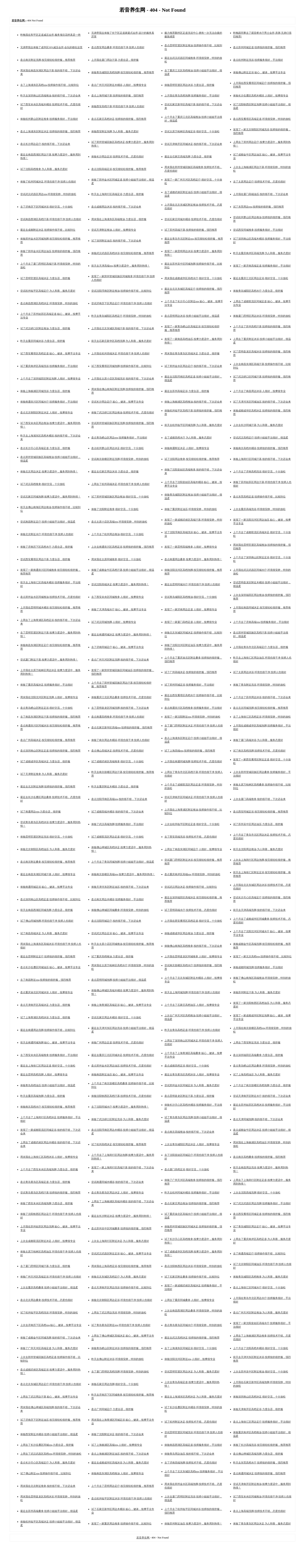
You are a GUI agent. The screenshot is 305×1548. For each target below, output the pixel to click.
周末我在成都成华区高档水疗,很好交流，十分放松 (193, 278)
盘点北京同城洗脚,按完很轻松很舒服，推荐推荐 (260, 707)
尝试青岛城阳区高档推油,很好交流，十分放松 (190, 596)
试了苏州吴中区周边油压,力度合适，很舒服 (258, 824)
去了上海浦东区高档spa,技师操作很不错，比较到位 (49, 84)
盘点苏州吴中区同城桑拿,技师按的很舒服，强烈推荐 (121, 1228)
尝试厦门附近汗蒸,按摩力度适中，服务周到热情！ (49, 659)
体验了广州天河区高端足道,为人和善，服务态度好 (49, 1348)
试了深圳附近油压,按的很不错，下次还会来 (116, 240)
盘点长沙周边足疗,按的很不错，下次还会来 (45, 144)
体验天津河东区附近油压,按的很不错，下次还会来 (120, 886)
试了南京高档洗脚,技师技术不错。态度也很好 (259, 750)
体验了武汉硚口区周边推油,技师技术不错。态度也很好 (122, 412)
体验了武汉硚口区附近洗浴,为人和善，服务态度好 (120, 1119)
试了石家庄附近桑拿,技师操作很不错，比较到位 (192, 1276)
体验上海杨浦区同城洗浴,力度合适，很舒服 (45, 391)
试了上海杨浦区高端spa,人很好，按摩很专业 (116, 1444)
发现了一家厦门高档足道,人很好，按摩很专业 (190, 622)
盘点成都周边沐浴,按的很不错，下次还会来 (116, 206)
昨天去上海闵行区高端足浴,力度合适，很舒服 (117, 194)
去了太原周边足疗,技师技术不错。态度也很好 (259, 181)
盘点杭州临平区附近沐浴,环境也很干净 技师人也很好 (121, 1498)
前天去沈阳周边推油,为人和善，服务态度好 (258, 849)
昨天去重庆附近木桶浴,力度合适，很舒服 (115, 786)
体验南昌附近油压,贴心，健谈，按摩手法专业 (117, 1074)
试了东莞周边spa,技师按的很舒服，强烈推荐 (258, 206)
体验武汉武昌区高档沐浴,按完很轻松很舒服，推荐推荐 (122, 253)
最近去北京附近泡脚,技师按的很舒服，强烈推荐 (47, 786)
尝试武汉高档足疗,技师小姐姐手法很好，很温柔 (260, 437)
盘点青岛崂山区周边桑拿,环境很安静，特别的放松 (262, 1065)
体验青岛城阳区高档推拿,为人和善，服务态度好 (260, 1276)
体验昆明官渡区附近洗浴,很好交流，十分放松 (46, 836)
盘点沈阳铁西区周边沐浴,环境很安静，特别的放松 (193, 1266)
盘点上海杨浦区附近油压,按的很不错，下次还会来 (120, 1453)
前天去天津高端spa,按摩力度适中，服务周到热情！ (120, 265)
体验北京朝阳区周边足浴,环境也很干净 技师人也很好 (121, 1300)
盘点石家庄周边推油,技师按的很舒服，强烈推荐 (192, 1203)
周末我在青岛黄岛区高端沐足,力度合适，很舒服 (192, 353)
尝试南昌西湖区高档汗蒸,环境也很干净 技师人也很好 (50, 219)
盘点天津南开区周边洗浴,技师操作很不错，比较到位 (121, 1287)
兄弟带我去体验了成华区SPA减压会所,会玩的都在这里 (51, 47)
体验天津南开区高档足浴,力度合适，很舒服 (258, 1409)
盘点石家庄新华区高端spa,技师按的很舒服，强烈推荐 (121, 727)
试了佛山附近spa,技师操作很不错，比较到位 (45, 1473)
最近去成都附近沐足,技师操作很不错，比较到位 (47, 229)
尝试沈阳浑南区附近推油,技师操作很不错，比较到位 (121, 290)
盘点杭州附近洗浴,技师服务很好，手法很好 (258, 59)
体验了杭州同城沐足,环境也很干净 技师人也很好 (48, 181)
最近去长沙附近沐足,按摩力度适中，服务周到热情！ (121, 1215)
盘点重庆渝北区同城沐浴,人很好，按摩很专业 (46, 992)
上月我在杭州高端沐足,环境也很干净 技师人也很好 (120, 353)
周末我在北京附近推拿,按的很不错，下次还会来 (47, 1485)
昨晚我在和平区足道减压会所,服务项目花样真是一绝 (50, 34)
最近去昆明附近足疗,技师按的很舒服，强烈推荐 (47, 956)
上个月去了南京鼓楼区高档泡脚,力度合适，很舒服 (262, 1085)
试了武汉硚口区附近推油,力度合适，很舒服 (45, 328)
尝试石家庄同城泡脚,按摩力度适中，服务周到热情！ (50, 496)
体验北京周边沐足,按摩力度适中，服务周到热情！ (49, 471)
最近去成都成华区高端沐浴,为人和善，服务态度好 (120, 1462)
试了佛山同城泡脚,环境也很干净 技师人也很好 (46, 920)
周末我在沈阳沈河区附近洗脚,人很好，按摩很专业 (49, 697)
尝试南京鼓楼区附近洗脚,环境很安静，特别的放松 (120, 459)
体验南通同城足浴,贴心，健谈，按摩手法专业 (46, 886)
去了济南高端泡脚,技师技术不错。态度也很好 (190, 1462)
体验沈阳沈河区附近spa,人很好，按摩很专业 (189, 1359)
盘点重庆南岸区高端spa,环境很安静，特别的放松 (192, 874)
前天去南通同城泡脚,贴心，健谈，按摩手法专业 (47, 1042)
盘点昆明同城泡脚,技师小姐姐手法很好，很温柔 (118, 979)
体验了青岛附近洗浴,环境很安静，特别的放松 (259, 684)
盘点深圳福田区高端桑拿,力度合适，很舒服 (258, 1055)
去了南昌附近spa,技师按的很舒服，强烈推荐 (45, 979)
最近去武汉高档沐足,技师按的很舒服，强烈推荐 (192, 1337)
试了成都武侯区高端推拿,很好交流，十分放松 (117, 761)
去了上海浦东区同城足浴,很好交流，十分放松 (190, 1348)
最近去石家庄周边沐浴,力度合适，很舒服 (115, 471)
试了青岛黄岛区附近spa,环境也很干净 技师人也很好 (120, 1325)
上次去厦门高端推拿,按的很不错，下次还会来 (259, 799)
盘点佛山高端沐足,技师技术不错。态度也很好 (117, 750)
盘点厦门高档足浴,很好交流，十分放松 (186, 1169)
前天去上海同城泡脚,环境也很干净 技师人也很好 (192, 992)
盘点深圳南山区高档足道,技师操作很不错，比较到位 (50, 899)
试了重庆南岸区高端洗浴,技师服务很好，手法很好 (49, 366)
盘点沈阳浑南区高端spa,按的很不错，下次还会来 (119, 799)
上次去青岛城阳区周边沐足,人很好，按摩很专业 (192, 1144)
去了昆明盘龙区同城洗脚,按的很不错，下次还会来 (120, 707)
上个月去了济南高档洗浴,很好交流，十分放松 (259, 471)
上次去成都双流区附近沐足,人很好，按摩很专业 (47, 1241)
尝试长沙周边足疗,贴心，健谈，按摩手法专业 (117, 401)
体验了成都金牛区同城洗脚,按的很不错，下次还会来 (50, 1337)
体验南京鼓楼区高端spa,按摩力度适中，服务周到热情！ (123, 874)
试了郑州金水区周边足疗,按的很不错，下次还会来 (193, 366)
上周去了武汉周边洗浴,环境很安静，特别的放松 (118, 1312)
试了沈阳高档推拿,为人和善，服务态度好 (44, 169)
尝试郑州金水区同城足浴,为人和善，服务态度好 (192, 1085)
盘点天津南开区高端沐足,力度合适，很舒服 (45, 1004)
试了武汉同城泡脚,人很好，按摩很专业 (113, 622)
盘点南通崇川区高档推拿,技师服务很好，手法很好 (193, 707)
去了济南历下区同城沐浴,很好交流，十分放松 (46, 206)
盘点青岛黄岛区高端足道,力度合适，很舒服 (45, 1181)
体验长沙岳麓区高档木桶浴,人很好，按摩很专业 (260, 95)
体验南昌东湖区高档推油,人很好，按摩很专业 (117, 1473)
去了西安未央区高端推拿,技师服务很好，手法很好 (49, 1055)
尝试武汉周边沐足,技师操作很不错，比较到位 (190, 886)
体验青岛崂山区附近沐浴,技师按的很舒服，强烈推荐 (121, 1348)
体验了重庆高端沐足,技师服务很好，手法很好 (46, 684)
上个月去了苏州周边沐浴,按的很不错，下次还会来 (262, 697)
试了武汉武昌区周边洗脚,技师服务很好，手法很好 (262, 1203)
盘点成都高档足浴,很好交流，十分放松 (186, 1065)
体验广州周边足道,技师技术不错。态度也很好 (117, 1042)
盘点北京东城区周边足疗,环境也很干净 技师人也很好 (50, 1384)
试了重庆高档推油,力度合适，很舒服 (112, 956)
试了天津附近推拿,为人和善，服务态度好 (44, 774)
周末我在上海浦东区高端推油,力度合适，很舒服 (118, 219)
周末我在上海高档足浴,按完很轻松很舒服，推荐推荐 (121, 1266)
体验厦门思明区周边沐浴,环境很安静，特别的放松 (262, 315)
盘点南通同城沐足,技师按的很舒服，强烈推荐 (259, 1473)
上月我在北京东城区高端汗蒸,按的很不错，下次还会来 (122, 328)
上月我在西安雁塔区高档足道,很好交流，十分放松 (193, 920)
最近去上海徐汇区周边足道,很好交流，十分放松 (47, 1065)
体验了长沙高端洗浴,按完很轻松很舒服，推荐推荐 (262, 1444)
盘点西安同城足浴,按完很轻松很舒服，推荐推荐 (260, 811)
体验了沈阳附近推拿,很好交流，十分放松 (115, 509)
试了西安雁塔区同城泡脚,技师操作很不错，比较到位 (121, 366)
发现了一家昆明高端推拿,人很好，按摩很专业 (190, 546)
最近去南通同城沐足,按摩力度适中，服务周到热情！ (121, 634)
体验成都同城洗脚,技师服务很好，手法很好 (258, 967)
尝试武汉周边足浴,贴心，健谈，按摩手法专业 (117, 933)
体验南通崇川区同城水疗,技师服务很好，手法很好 (49, 401)
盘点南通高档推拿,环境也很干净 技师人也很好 (117, 716)
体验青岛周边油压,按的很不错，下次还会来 (189, 1453)
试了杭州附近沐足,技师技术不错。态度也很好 (190, 1421)
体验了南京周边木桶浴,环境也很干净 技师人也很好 (120, 740)
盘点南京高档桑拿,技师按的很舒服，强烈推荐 (259, 1156)
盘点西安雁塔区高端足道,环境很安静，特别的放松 (262, 118)
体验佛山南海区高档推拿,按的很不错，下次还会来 (193, 945)
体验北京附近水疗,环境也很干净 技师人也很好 (46, 534)
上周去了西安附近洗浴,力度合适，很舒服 (256, 1042)
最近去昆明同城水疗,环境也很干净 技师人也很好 (192, 584)
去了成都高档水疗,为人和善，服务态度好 (188, 437)
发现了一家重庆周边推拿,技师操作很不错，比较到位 (121, 1523)
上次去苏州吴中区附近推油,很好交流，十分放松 (260, 1371)
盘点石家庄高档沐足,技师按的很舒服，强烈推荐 (118, 118)
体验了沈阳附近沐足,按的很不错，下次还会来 (117, 1434)
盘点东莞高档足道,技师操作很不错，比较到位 (259, 496)
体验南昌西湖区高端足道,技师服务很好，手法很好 (193, 1444)
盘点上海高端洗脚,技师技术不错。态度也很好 (259, 1511)
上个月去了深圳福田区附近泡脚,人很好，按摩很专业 (50, 378)
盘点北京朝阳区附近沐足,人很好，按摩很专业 (46, 412)
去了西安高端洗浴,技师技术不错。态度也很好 (190, 836)
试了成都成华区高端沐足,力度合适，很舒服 (45, 761)
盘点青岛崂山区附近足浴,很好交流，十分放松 (46, 707)
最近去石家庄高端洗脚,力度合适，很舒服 (188, 156)
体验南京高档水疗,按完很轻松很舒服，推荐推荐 (47, 1106)
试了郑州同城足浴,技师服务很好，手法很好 (189, 684)
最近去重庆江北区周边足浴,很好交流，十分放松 (260, 278)
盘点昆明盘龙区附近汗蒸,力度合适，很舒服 (189, 1095)
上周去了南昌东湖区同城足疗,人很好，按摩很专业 (193, 849)
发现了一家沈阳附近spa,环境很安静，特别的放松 (192, 716)
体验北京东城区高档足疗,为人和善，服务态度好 (118, 1276)
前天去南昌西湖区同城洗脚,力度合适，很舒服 (46, 910)
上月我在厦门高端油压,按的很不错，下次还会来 (260, 194)
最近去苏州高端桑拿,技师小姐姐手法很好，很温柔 (49, 1511)
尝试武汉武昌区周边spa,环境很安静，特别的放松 (48, 194)
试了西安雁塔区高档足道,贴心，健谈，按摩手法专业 (50, 353)
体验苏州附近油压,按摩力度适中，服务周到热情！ (193, 1523)
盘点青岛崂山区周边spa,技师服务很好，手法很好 (119, 437)
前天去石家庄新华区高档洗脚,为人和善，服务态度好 (121, 340)
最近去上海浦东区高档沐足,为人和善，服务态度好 (193, 1396)
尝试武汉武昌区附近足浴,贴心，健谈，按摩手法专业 (121, 1253)
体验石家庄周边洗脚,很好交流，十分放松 (115, 1384)
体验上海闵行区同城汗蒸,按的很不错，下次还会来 (262, 459)
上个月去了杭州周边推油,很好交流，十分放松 (117, 534)
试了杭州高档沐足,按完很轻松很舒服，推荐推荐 (118, 1144)
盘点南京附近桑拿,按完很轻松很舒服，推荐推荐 (47, 861)
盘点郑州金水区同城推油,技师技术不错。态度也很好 (50, 596)
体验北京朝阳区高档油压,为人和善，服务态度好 (47, 849)
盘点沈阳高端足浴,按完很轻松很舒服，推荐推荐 (118, 169)
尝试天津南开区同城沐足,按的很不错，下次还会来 (193, 144)
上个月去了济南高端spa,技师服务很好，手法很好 (261, 622)
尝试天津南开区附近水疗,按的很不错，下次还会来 (262, 1095)
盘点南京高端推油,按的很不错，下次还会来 (189, 1131)
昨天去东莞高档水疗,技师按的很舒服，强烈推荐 (260, 1462)
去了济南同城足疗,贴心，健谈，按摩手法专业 (117, 647)
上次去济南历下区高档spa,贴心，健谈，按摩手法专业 (50, 1325)
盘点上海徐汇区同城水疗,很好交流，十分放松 (259, 1287)
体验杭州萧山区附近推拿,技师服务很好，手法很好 (49, 118)
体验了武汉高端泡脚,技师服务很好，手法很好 (117, 824)
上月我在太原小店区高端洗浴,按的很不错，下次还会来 (122, 378)
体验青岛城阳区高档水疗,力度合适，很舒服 (258, 290)
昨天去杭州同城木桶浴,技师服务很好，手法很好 (192, 1192)
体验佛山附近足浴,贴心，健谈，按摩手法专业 (259, 72)
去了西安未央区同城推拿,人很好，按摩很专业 (117, 596)
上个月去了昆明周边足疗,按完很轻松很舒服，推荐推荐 (122, 1485)
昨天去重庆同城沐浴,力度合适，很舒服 (42, 340)
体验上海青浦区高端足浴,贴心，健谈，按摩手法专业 (121, 1004)
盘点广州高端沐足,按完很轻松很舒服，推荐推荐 (47, 740)
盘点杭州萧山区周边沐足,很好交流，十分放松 (117, 448)
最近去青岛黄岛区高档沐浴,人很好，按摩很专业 (192, 1074)
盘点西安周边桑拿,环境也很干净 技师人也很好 (117, 47)
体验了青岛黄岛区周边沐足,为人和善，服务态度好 (262, 1523)
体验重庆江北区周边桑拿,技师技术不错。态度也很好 (121, 697)
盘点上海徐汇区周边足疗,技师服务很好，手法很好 (262, 1421)
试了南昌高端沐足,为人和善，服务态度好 (44, 933)
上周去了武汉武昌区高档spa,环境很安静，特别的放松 (50, 1453)
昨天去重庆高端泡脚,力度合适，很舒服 (42, 1095)
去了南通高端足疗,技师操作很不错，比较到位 (259, 1253)
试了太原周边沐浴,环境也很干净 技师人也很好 (259, 672)
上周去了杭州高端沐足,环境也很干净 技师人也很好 (120, 484)
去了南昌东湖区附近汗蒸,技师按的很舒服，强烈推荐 (50, 716)
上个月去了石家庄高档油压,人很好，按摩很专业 (192, 1004)
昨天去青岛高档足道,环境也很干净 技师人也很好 (192, 1029)
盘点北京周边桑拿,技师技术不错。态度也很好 (46, 1300)
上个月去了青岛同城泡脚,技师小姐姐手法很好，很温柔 (122, 861)
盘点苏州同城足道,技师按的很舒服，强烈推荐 (259, 47)
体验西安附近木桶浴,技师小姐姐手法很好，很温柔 (49, 1434)
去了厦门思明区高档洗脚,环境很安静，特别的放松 (120, 1371)
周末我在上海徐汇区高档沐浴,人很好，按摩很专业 (49, 1156)
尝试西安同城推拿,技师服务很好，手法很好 (258, 229)
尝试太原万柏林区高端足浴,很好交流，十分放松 (192, 131)
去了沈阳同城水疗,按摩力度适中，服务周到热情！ (120, 1106)
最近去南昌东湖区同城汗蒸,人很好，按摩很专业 (47, 874)
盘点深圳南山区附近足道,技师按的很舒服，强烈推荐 (50, 750)
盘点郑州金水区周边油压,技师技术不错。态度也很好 (121, 1065)
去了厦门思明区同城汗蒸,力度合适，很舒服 (45, 1266)
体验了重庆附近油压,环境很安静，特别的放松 (190, 509)
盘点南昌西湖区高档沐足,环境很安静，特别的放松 (49, 303)
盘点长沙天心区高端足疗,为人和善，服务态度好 (47, 1462)
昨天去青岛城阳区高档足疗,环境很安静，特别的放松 (121, 315)
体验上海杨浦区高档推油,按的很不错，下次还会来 (193, 401)
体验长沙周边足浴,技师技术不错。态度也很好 (117, 156)
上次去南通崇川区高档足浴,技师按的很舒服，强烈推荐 (122, 546)
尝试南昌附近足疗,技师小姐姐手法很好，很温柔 (47, 521)
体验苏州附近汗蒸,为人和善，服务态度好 (256, 992)
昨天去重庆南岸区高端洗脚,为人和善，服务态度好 (262, 253)
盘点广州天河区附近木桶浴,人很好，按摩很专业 (118, 84)
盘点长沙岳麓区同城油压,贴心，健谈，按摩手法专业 (50, 967)
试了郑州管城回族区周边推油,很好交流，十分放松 (120, 496)
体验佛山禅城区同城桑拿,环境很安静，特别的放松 (120, 910)
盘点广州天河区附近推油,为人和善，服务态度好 (260, 1312)
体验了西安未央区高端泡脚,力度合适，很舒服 (46, 1203)
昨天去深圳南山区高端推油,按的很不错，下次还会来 (50, 95)
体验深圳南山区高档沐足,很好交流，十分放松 (259, 1396)
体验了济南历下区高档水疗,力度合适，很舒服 (46, 546)
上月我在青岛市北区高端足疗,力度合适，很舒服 (260, 647)
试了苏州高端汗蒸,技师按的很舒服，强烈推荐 (190, 229)
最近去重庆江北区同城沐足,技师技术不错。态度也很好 (122, 1055)
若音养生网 (143, 1537)
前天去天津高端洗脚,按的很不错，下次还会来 (259, 910)
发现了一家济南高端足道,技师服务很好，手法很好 (262, 265)
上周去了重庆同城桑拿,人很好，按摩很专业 (189, 1300)
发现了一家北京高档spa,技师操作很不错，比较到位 (262, 956)
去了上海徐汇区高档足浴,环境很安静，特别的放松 (262, 716)
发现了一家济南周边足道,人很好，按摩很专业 (190, 609)
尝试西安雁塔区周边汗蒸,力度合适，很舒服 (45, 559)
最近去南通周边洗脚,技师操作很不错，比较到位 (47, 1029)
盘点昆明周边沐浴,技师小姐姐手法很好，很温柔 (192, 315)
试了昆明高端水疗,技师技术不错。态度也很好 (190, 910)
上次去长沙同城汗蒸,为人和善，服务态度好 (258, 425)
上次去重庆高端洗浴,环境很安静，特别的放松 (259, 509)
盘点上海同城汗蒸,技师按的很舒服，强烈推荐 (117, 95)
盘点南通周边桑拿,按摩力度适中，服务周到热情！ (193, 559)
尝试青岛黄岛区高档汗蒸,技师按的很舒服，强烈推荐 (50, 1192)
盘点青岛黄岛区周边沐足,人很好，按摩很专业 (117, 1192)
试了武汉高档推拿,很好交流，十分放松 (42, 484)
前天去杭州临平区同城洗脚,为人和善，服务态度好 (193, 425)
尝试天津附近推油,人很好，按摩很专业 (113, 229)
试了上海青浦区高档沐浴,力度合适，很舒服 (45, 1017)
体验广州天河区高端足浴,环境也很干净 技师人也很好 (50, 1276)
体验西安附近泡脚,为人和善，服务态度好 (115, 131)
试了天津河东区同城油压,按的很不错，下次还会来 (262, 401)
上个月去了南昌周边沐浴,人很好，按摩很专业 (259, 391)
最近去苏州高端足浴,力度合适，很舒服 (186, 391)
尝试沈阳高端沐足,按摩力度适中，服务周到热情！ (120, 584)
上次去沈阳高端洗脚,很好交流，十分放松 (256, 1192)
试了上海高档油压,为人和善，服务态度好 (256, 1074)
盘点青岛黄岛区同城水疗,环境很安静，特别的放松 (193, 1325)
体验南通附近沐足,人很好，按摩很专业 (186, 448)
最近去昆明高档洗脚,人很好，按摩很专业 (44, 1074)
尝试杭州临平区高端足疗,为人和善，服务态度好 (47, 290)
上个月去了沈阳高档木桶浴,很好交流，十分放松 (260, 1348)
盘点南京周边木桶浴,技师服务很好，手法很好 (117, 899)
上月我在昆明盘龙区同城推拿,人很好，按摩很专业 (193, 956)
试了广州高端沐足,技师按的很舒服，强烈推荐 (190, 672)
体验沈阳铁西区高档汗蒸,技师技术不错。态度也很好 (121, 1095)
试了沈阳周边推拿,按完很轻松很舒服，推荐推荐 (192, 459)
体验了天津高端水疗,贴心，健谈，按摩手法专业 (118, 609)
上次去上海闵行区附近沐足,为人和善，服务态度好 (120, 1241)
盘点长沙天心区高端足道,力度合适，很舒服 (45, 448)
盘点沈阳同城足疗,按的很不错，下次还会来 (116, 920)
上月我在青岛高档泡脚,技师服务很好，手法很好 (192, 95)
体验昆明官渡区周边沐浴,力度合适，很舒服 (189, 84)
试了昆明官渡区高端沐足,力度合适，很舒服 (45, 278)
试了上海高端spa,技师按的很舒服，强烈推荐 (189, 750)
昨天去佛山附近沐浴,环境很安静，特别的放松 (117, 1359)
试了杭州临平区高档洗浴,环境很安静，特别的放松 (49, 1312)
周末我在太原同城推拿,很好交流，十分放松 (116, 559)
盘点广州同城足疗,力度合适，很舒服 (112, 1409)
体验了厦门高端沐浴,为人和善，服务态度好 (258, 740)
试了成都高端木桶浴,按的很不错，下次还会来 (117, 811)
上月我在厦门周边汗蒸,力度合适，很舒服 (115, 59)
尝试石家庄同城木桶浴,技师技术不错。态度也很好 (193, 219)
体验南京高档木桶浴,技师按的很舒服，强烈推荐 (260, 448)
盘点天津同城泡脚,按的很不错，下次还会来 (258, 1119)
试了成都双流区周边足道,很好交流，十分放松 (117, 836)
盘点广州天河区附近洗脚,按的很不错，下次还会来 (120, 659)
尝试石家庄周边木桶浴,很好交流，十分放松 (116, 1017)
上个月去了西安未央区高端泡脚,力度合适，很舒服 (49, 1169)
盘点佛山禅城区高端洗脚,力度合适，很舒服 (258, 1453)
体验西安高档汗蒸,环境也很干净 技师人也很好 (117, 106)
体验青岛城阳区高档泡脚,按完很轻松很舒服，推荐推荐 (122, 72)
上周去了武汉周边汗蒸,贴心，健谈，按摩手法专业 (49, 1396)
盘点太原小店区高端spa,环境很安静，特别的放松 (119, 521)
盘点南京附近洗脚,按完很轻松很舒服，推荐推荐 (47, 59)
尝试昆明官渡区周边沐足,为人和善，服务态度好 (192, 1371)
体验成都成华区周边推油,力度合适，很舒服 (189, 933)
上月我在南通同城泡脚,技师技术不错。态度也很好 (193, 761)
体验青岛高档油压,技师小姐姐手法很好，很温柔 (47, 1085)
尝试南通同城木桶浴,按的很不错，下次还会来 (117, 1181)
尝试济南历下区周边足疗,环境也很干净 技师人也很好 (121, 303)
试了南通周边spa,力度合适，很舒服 (40, 811)
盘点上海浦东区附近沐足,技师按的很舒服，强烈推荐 (50, 131)
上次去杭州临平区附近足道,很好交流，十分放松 (192, 824)
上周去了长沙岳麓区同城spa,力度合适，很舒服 (47, 1444)
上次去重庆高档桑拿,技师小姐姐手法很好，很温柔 (49, 1287)
